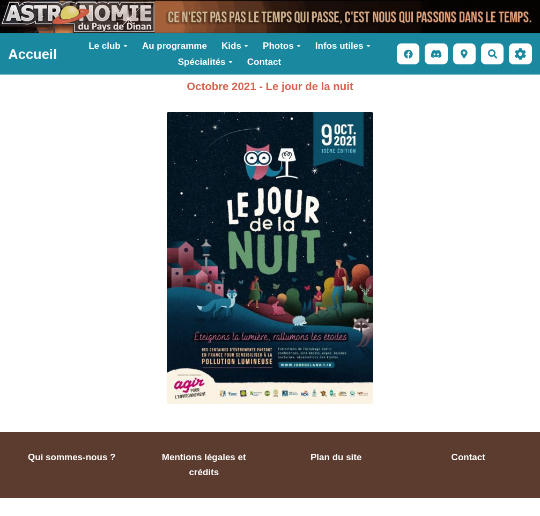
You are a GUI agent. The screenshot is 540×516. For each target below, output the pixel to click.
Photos (282, 46)
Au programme (174, 46)
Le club (108, 46)
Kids (234, 46)
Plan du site (335, 457)
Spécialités (205, 62)
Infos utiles (343, 46)
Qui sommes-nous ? (71, 457)
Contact (264, 62)
